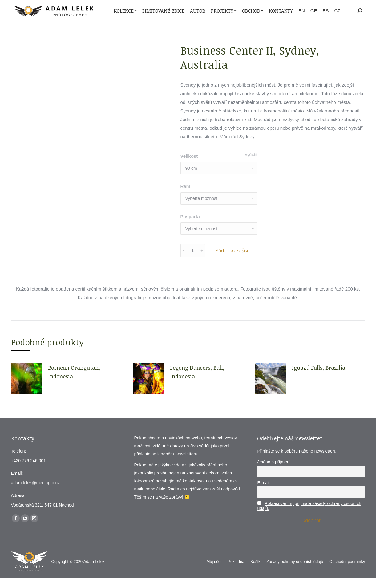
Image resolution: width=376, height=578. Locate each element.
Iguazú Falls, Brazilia (318, 367)
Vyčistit (251, 154)
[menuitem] (125, 10)
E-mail (263, 482)
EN (301, 10)
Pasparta (190, 216)
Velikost (189, 156)
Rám (185, 186)
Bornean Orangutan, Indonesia (74, 372)
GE (313, 10)
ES (325, 10)
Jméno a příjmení (273, 461)
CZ (337, 10)
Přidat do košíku (232, 250)
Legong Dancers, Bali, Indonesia (197, 372)
